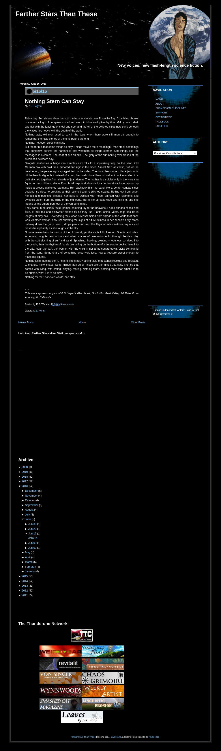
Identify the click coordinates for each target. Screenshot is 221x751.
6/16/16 (40, 91)
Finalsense (154, 737)
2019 (25, 471)
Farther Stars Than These (56, 14)
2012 (25, 590)
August (29, 509)
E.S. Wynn (35, 106)
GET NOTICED (163, 117)
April (27, 557)
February (30, 566)
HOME (159, 99)
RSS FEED (161, 126)
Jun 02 (32, 547)
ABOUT (159, 103)
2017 (25, 481)
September (31, 505)
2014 (25, 581)
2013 (25, 585)
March (28, 562)
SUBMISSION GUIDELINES (170, 108)
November (31, 495)
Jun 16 (32, 533)
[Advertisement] (50, 402)
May (27, 552)
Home (82, 322)
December (31, 490)
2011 (25, 595)
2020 (25, 467)
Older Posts (138, 322)
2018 (25, 476)
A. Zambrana (114, 737)
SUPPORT (161, 112)
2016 (25, 486)
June (28, 519)
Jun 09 (32, 543)
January (30, 571)
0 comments (67, 304)
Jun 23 (32, 528)
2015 (25, 576)
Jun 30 (32, 524)
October (30, 500)
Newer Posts (26, 322)
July (27, 514)
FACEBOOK (162, 121)
